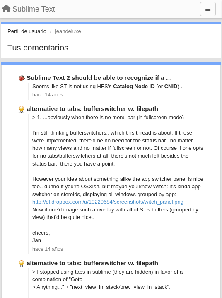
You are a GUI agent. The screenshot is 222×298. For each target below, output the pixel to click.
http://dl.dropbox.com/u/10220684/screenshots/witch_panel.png (107, 202)
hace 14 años (47, 95)
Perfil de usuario (26, 31)
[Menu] (208, 9)
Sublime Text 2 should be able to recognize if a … (99, 77)
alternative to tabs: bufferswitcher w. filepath (92, 108)
